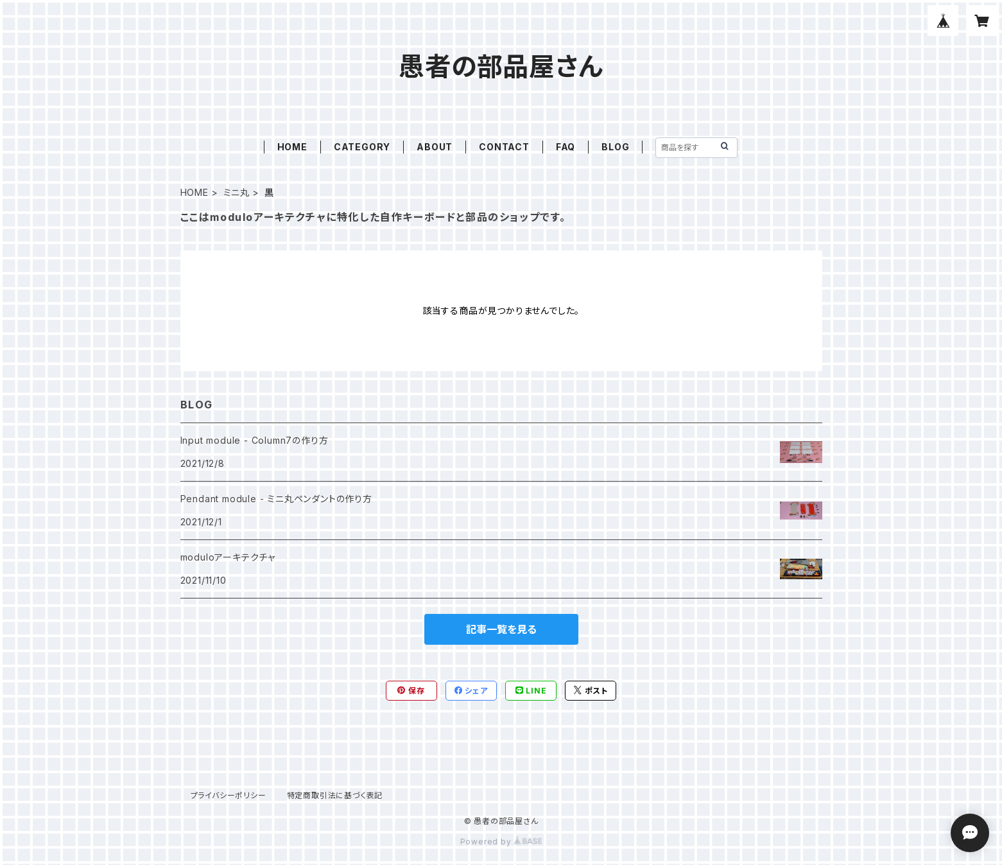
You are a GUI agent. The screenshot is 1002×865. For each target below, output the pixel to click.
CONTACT (504, 146)
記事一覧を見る (501, 629)
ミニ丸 (236, 192)
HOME (292, 146)
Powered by (501, 841)
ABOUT (435, 146)
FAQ (565, 146)
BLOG (615, 146)
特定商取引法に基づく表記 (335, 795)
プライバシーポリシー (228, 795)
